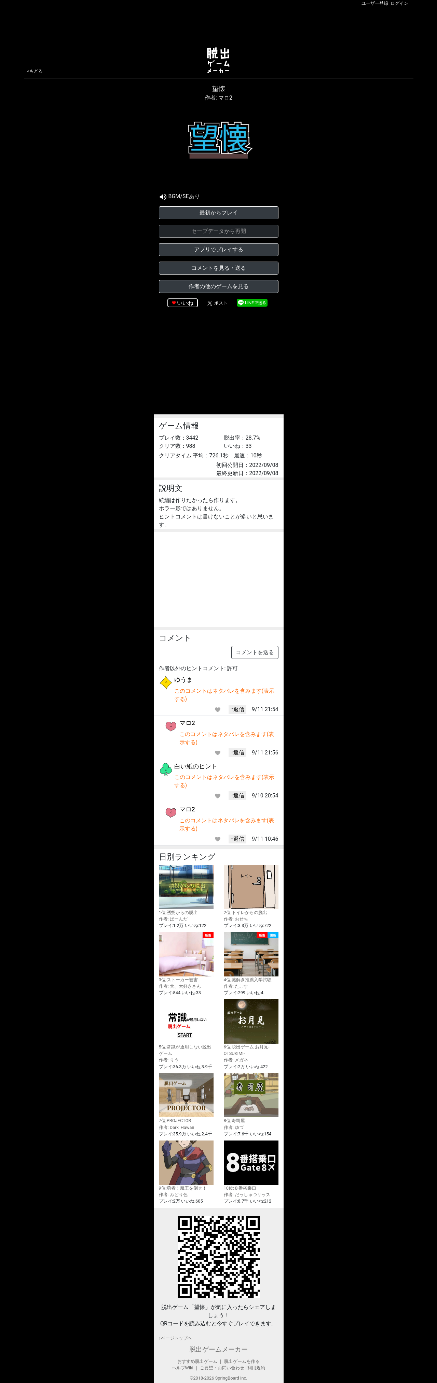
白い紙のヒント (195, 766)
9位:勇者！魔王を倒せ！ (186, 1166)
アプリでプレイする (218, 249)
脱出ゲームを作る (242, 1361)
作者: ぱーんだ (173, 919)
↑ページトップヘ (175, 1338)
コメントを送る (255, 652)
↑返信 (237, 709)
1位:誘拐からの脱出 (186, 890)
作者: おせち (236, 919)
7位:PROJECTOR (186, 1098)
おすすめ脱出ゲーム (197, 1361)
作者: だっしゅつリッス (247, 1194)
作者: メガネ (236, 1059)
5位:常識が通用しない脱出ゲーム (186, 1027)
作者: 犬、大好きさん (180, 986)
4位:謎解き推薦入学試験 (251, 957)
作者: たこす (236, 986)
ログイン (399, 3)
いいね (185, 303)
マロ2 (187, 722)
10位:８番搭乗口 (251, 1166)
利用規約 (256, 1367)
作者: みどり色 (173, 1194)
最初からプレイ (219, 212)
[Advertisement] (218, 25)
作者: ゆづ (234, 1127)
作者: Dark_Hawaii (176, 1127)
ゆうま (183, 679)
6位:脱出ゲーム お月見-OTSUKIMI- (251, 1027)
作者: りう (169, 1059)
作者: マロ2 (218, 97)
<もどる (35, 71)
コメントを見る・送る (218, 268)
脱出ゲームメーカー (218, 1349)
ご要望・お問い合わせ (222, 1367)
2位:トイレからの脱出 (251, 890)
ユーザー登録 (374, 3)
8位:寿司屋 (251, 1098)
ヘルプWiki (182, 1367)
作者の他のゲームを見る (219, 286)
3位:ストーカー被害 (186, 957)
